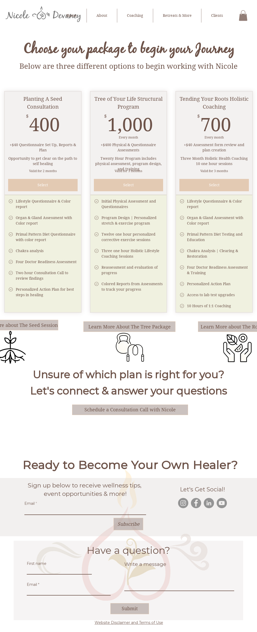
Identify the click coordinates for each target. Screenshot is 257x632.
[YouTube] (222, 503)
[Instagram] (183, 503)
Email (29, 503)
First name (36, 563)
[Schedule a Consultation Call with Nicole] (130, 410)
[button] (243, 15)
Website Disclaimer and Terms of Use (129, 622)
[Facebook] (196, 503)
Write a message (145, 564)
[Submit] (129, 608)
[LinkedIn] (209, 503)
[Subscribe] (128, 524)
